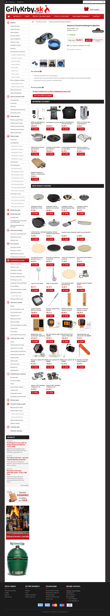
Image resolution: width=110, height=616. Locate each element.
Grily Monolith (14, 217)
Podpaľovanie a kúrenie (18, 374)
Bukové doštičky (14, 322)
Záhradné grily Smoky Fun (17, 109)
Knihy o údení (14, 67)
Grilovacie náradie (16, 302)
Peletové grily (14, 116)
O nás (27, 16)
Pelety (12, 384)
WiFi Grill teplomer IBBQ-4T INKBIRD (53, 334)
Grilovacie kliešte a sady (17, 309)
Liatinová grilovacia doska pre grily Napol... (69, 148)
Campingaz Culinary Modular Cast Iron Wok (52, 207)
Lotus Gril (13, 106)
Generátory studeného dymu (18, 55)
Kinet (66, 611)
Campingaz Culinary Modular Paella (82, 207)
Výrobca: (69, 30)
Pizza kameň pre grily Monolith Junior (67, 283)
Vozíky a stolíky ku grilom (17, 276)
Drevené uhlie (14, 377)
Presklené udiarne (15, 45)
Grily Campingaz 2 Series (17, 178)
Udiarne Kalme (14, 32)
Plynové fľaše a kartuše (16, 387)
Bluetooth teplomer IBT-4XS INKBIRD (54, 360)
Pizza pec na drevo (15, 250)
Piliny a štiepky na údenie (17, 80)
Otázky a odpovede (61, 16)
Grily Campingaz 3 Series (17, 174)
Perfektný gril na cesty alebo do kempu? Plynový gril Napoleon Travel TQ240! (16, 445)
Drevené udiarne (15, 35)
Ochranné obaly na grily (18, 404)
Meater (12, 306)
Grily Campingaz (15, 165)
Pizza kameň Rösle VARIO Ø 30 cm (84, 258)
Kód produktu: (71, 28)
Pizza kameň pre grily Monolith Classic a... (37, 258)
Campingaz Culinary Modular (18, 283)
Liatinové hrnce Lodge (16, 348)
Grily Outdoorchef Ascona (17, 206)
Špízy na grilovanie (15, 318)
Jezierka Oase (49, 599)
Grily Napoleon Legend (17, 159)
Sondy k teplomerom (16, 295)
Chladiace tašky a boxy (16, 299)
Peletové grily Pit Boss (16, 120)
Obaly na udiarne (15, 423)
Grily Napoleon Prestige (17, 149)
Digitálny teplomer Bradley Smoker (84, 283)
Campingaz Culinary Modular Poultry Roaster (53, 232)
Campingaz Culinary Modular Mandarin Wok (68, 207)
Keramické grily (15, 214)
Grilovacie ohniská (16, 230)
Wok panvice (13, 367)
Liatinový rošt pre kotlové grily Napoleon (53, 148)
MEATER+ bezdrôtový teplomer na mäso (82, 309)
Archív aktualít (24, 485)
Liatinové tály (14, 361)
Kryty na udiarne (15, 74)
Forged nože (14, 328)
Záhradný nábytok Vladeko (52, 590)
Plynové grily (14, 136)
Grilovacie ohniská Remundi (18, 234)
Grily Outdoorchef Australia (18, 197)
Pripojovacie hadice (16, 393)
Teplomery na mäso (16, 292)
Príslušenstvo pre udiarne (17, 51)
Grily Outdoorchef (15, 113)
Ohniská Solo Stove (15, 237)
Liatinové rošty (14, 357)
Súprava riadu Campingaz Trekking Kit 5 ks (38, 386)
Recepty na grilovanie (41, 16)
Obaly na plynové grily (16, 410)
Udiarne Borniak (15, 29)
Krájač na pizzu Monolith (83, 232)
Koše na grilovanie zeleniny (18, 334)
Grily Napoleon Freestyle (17, 155)
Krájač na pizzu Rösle (52, 283)
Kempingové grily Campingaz (18, 187)
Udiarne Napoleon (15, 39)
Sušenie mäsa (14, 70)
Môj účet (7, 594)
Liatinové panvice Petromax (18, 351)
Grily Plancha (14, 162)
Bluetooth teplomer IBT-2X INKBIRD (69, 360)
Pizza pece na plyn (15, 247)
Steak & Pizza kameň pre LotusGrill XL (53, 258)
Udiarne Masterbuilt (15, 93)
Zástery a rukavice (15, 264)
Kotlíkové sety (14, 240)
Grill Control (13, 331)
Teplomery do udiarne (16, 58)
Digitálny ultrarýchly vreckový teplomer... (82, 360)
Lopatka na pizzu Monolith (69, 232)
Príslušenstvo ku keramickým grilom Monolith (18, 221)
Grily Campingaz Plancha (17, 181)
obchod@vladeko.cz (73, 600)
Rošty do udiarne (15, 64)
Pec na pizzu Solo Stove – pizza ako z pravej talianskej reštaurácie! (17, 459)
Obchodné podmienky (81, 16)
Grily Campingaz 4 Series (17, 171)
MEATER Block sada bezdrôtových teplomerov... (38, 334)
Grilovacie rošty (14, 364)
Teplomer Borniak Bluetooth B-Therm (36, 309)
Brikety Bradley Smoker (17, 83)
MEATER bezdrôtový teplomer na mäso (67, 309)
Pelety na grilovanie (15, 132)
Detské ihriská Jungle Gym (52, 592)
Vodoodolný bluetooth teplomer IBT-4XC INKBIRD (84, 334)
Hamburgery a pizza (16, 280)
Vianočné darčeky (16, 431)
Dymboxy (13, 48)
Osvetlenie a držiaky (16, 270)
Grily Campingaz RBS (16, 168)
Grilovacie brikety (15, 380)
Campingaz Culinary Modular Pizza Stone (36, 207)
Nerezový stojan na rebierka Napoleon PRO (83, 148)
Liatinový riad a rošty (17, 338)
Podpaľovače (14, 390)
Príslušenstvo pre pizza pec (18, 257)
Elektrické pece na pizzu (17, 253)
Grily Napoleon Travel (16, 152)
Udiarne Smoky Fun (15, 90)
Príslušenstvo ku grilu (17, 260)
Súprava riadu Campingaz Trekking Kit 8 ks (53, 386)
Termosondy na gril (15, 312)
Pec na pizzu (14, 244)
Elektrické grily (15, 210)
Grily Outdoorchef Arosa (17, 203)
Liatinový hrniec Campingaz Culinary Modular (38, 232)
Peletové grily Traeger (16, 123)
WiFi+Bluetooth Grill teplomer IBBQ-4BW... (67, 334)
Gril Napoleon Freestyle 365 (53, 122)
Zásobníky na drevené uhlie (18, 396)
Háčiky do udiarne (15, 61)
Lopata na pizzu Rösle (37, 283)
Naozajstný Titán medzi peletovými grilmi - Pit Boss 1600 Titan (17, 472)
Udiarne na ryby (14, 42)
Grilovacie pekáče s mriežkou (18, 325)
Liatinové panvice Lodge (17, 345)
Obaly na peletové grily (16, 420)
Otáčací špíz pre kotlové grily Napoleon (37, 148)
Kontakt (96, 16)
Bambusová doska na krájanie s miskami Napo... (38, 173)
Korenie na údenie (15, 77)
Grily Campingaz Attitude (17, 184)
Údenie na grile (14, 267)
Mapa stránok (8, 596)
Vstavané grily (15, 427)
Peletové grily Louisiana (17, 129)
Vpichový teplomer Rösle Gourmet (53, 309)
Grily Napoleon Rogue (16, 146)
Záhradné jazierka (50, 594)
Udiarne (12, 23)
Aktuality (11, 437)
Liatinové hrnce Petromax (17, 354)
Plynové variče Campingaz (17, 190)
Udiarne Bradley (15, 26)
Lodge (12, 341)
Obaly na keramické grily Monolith (17, 226)
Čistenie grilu (14, 400)
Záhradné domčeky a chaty (52, 596)
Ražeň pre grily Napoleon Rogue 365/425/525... (38, 122)
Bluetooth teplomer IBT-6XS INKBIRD (38, 360)
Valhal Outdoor (14, 370)
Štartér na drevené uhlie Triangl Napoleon (83, 122)
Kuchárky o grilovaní (16, 273)
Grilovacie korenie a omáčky (18, 289)
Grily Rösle (13, 103)
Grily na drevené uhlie (17, 96)
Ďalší (64, 63)
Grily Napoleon (14, 100)
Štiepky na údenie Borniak (17, 86)
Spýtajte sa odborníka (75, 49)
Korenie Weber (14, 286)
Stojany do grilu (14, 315)
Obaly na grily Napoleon (17, 417)
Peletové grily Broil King (17, 126)
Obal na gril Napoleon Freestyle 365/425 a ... (68, 122)
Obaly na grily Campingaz (17, 414)
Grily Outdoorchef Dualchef (18, 200)
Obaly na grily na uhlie (16, 407)
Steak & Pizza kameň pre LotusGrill (68, 258)
